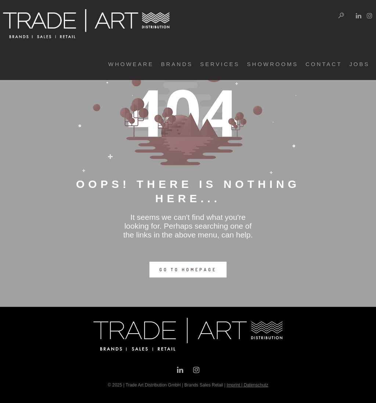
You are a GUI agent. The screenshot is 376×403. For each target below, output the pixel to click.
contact (315, 64)
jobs (351, 64)
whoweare (122, 64)
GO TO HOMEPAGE (188, 269)
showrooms (264, 64)
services (211, 64)
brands (169, 64)
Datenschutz (256, 385)
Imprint (233, 385)
